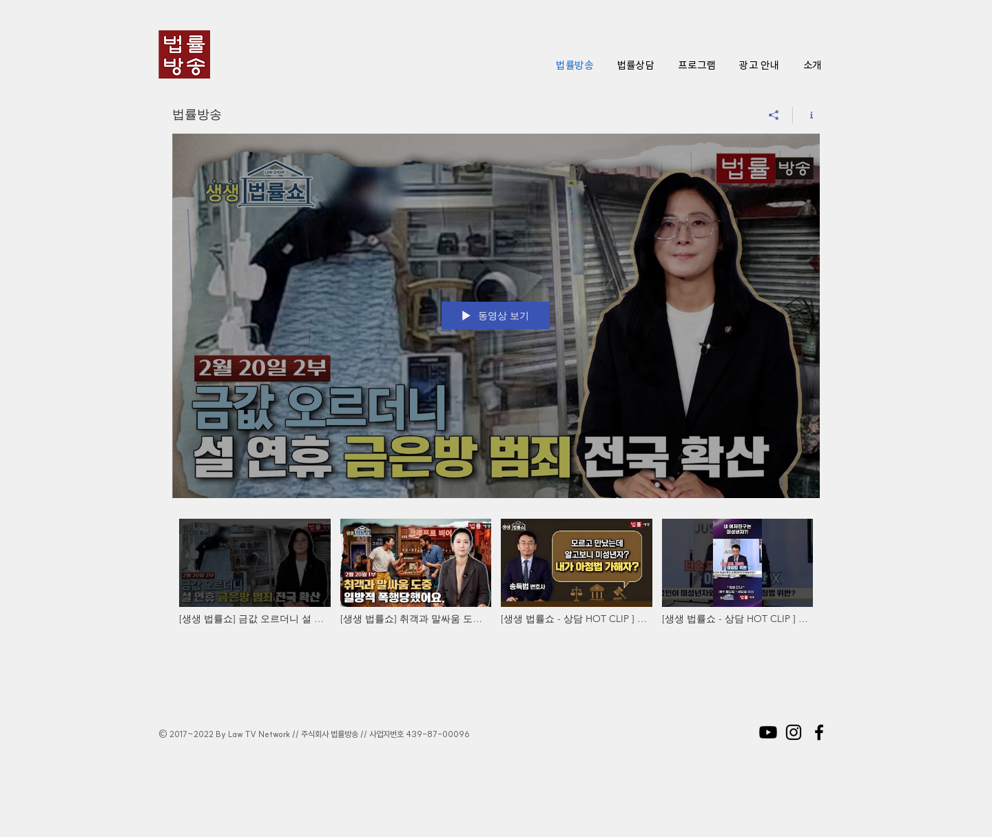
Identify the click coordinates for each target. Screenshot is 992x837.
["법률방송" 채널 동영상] (496, 588)
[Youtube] (768, 732)
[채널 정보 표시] (806, 115)
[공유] (774, 115)
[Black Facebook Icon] (819, 732)
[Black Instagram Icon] (793, 732)
